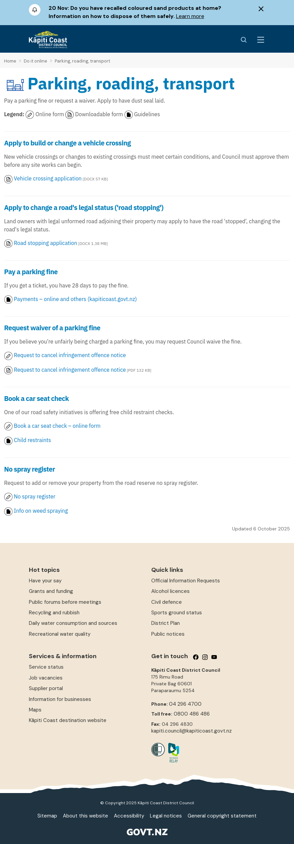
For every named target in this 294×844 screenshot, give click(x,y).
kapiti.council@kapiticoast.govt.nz (191, 730)
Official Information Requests (185, 580)
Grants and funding (51, 591)
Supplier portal (46, 688)
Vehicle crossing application (48, 178)
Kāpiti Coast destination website (67, 720)
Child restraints (27, 440)
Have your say (45, 580)
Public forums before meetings (65, 602)
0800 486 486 (192, 713)
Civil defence (166, 602)
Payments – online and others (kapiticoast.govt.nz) (70, 299)
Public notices (168, 634)
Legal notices (166, 815)
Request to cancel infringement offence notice (70, 355)
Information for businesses (60, 699)
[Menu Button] (260, 39)
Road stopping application (45, 243)
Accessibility (129, 815)
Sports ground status (176, 612)
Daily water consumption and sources (73, 623)
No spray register (34, 496)
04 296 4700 (185, 704)
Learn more (190, 16)
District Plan (165, 623)
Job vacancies (46, 677)
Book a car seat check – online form (53, 425)
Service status (46, 667)
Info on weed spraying (41, 510)
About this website (85, 815)
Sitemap (47, 815)
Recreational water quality (59, 634)
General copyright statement (222, 815)
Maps (35, 709)
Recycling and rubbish (54, 612)
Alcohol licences (170, 591)
